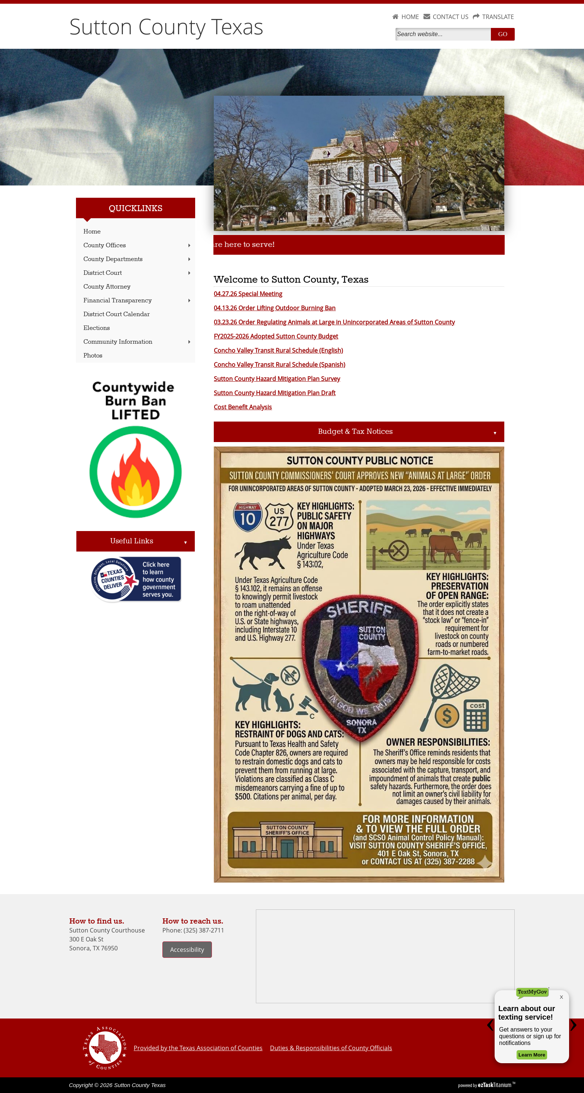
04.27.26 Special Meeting (248, 294)
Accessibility (187, 950)
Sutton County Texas (166, 26)
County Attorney (107, 287)
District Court (137, 273)
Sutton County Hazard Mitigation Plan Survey (277, 379)
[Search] (445, 34)
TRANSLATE (498, 17)
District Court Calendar (116, 314)
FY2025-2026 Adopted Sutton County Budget (276, 336)
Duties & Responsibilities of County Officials (331, 1048)
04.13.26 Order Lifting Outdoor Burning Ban (275, 308)
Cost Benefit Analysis (243, 407)
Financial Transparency (137, 301)
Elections (96, 328)
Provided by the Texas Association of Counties (198, 1048)
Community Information (137, 342)
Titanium (495, 1085)
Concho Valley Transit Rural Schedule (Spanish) (279, 364)
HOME (410, 17)
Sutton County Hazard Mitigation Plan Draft (275, 393)
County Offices (137, 246)
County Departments (137, 259)
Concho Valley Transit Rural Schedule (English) (278, 350)
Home (92, 232)
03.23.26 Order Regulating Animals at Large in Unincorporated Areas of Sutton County (334, 322)
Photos (92, 356)
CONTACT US (451, 17)
